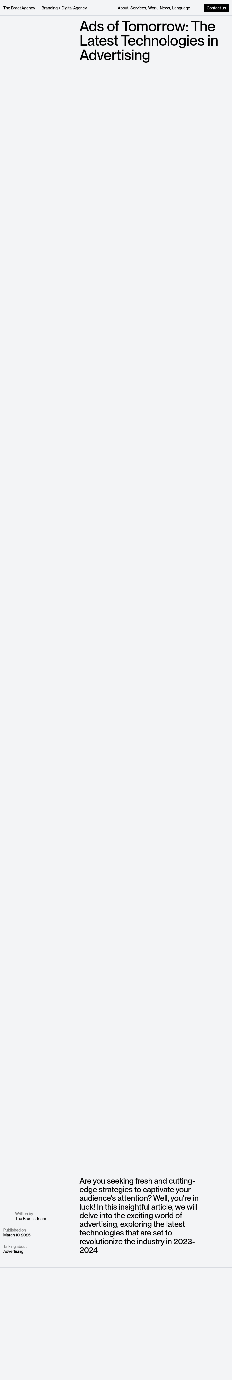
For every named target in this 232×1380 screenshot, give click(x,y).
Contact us (216, 8)
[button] (181, 8)
